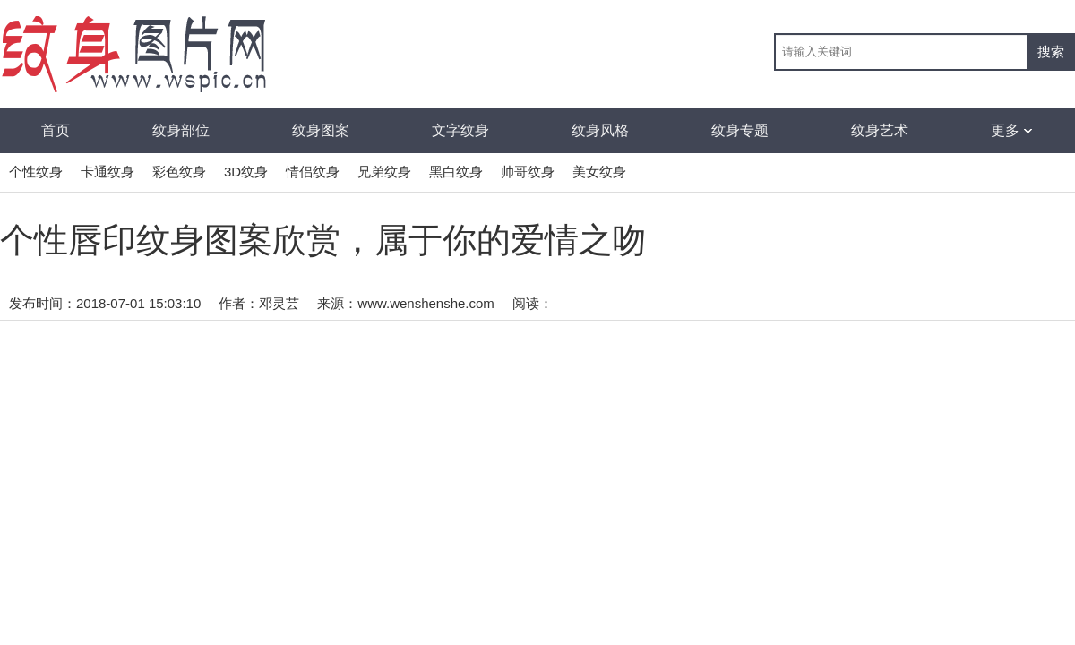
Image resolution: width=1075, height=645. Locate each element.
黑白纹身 (456, 171)
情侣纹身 (313, 171)
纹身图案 (320, 130)
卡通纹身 (107, 171)
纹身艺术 (879, 130)
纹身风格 (600, 130)
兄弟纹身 (384, 171)
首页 (55, 130)
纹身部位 (181, 130)
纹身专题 (740, 130)
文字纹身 (460, 130)
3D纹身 (246, 171)
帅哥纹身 (528, 171)
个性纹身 (36, 171)
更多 (1011, 130)
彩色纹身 (179, 171)
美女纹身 (599, 171)
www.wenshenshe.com (425, 303)
